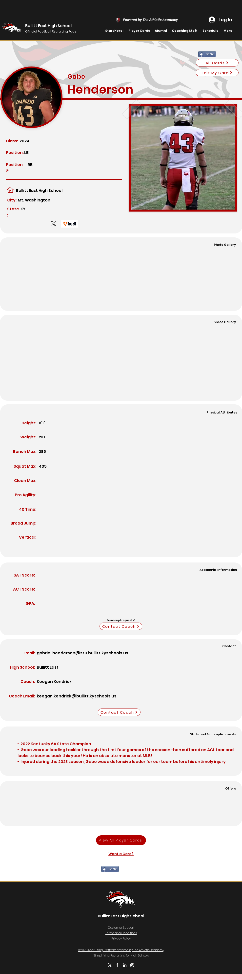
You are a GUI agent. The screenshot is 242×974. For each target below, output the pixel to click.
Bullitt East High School (48, 26)
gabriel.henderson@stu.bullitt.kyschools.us (82, 653)
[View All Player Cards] (121, 840)
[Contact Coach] (121, 626)
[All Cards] (217, 62)
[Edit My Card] (217, 72)
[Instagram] (132, 965)
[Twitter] (109, 965)
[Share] (207, 54)
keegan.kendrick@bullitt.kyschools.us (76, 696)
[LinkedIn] (124, 965)
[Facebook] (117, 965)
